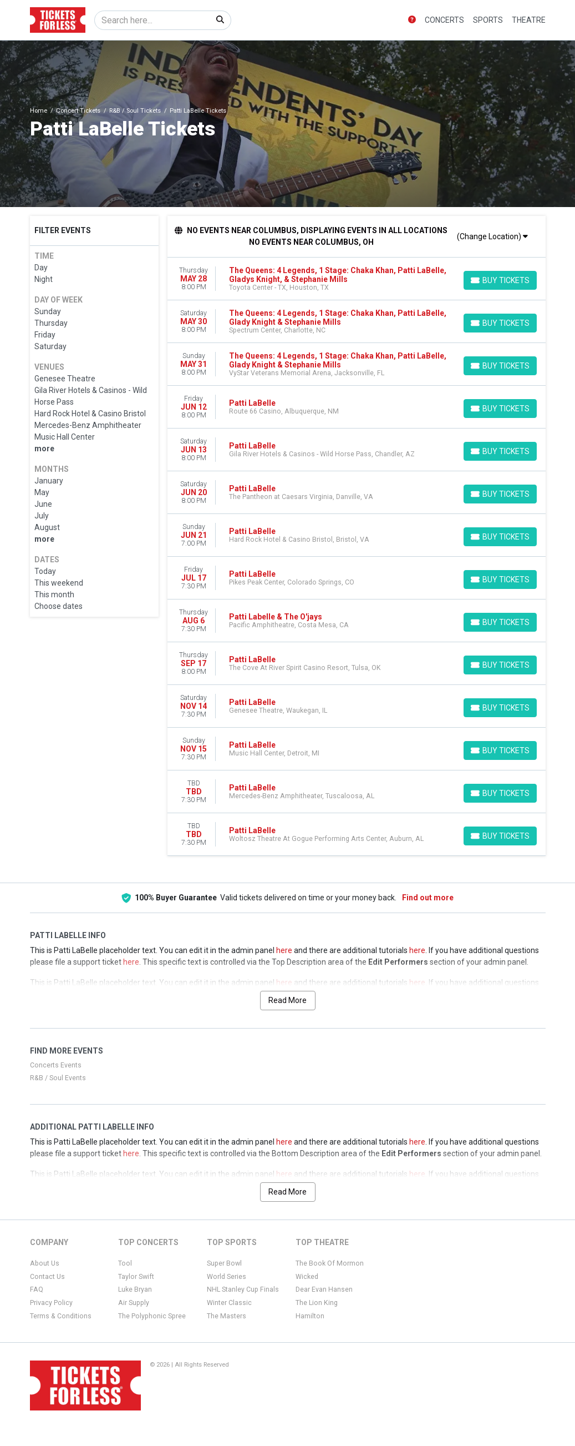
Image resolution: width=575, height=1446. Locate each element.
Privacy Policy (51, 1303)
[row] (356, 279)
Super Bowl (224, 1263)
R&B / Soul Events (58, 1078)
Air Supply (133, 1303)
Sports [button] (488, 20)
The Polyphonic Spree (152, 1316)
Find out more (428, 897)
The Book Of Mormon (330, 1263)
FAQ (36, 1289)
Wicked (307, 1277)
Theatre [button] (529, 20)
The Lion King (317, 1303)
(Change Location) (492, 236)
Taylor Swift (136, 1277)
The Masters (226, 1316)
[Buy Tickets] (500, 280)
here (284, 950)
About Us (44, 1263)
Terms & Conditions (60, 1316)
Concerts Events (56, 1065)
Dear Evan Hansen (324, 1289)
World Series (226, 1277)
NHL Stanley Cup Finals (243, 1289)
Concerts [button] (444, 20)
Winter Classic (229, 1303)
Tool (125, 1263)
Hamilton (310, 1316)
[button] (412, 20)
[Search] (152, 20)
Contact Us (47, 1277)
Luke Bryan (135, 1289)
